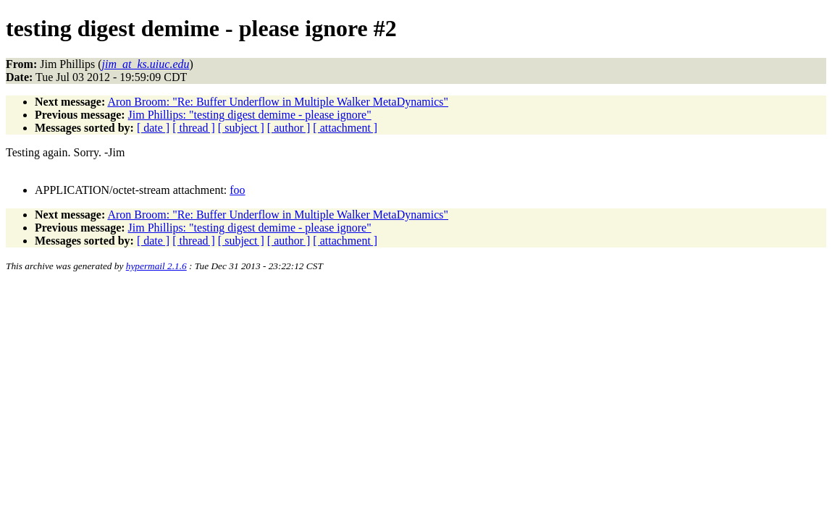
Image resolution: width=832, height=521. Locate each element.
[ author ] (289, 128)
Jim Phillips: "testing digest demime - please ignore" (249, 115)
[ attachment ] (345, 128)
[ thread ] (193, 128)
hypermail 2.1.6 (156, 265)
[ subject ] (241, 128)
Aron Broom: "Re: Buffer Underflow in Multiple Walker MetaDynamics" (277, 102)
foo (237, 190)
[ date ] (153, 128)
